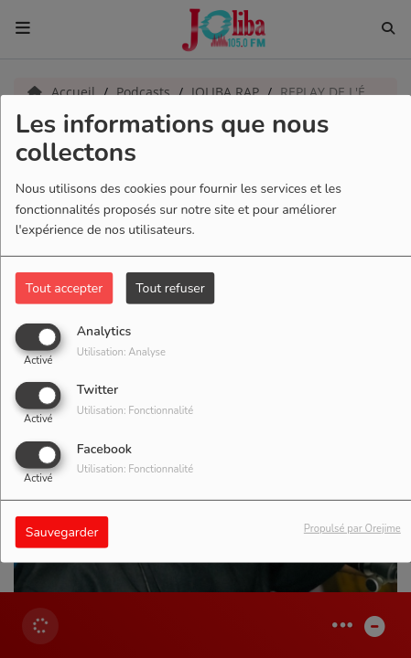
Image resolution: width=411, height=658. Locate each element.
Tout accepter (64, 288)
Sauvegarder (62, 531)
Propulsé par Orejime (352, 528)
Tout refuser (170, 288)
